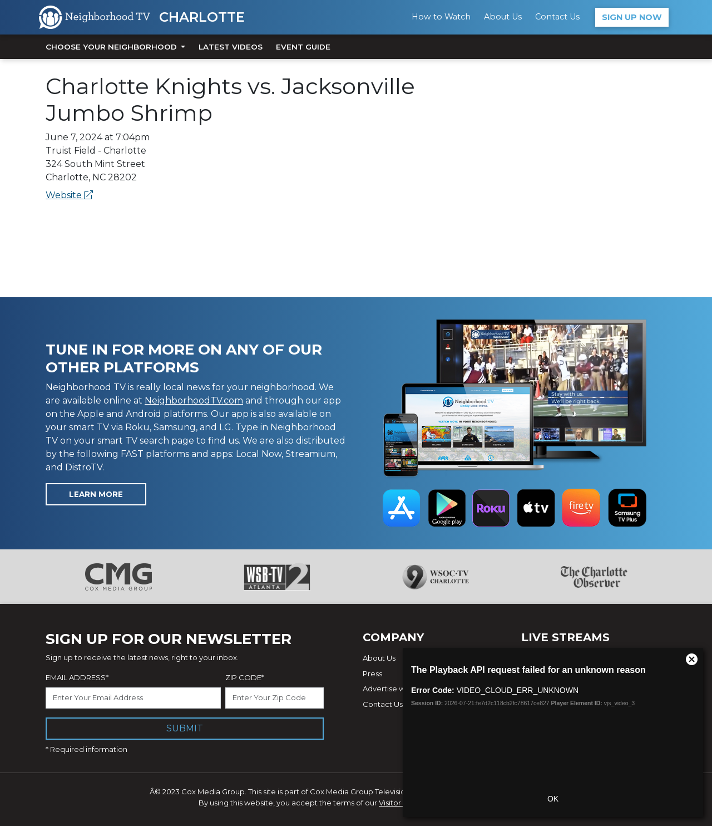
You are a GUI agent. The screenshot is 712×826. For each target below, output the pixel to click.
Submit (184, 728)
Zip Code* (244, 677)
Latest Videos (231, 46)
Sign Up (632, 17)
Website (69, 195)
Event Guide (303, 46)
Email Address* (77, 677)
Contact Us (557, 17)
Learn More (96, 494)
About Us (503, 17)
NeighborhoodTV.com (194, 400)
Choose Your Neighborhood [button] (112, 46)
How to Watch (441, 17)
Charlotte (202, 17)
